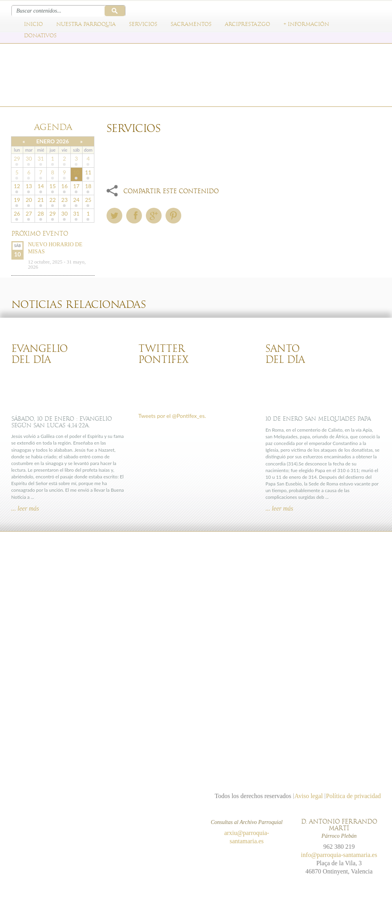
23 (64, 199)
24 (76, 199)
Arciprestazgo (247, 24)
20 (29, 199)
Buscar (115, 10)
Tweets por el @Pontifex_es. (172, 415)
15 (53, 186)
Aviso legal (308, 796)
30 (29, 158)
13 (29, 186)
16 (64, 186)
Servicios (143, 24)
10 (76, 172)
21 (40, 199)
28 (40, 213)
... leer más (25, 508)
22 (53, 199)
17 (76, 186)
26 (17, 213)
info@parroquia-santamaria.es (339, 854)
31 (40, 158)
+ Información (306, 24)
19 (17, 199)
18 (88, 186)
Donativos (40, 36)
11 (88, 172)
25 (88, 199)
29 (17, 158)
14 (40, 186)
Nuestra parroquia (86, 24)
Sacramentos (191, 24)
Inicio (33, 24)
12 (17, 186)
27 (29, 213)
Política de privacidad (353, 796)
